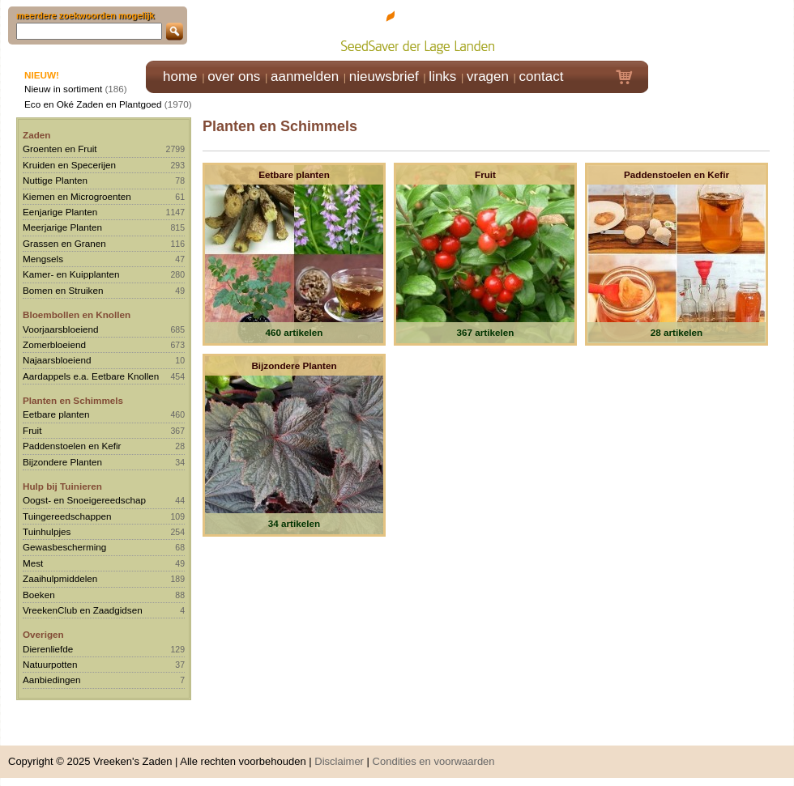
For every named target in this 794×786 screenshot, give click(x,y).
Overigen (43, 634)
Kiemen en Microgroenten (77, 196)
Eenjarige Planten (60, 211)
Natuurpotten (50, 664)
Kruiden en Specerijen (69, 164)
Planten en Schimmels (73, 400)
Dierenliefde (48, 649)
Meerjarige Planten (62, 227)
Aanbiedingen (52, 679)
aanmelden (305, 76)
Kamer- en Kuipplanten (71, 274)
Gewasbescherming (64, 547)
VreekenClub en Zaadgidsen (83, 610)
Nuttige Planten (55, 180)
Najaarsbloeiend (57, 360)
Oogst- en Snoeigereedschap (84, 500)
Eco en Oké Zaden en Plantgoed (93, 104)
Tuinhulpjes (46, 531)
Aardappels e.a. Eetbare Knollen (91, 376)
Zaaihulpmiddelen (60, 578)
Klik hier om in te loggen (721, 29)
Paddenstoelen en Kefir (72, 445)
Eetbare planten (56, 414)
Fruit (32, 430)
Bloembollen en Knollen (76, 314)
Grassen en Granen (64, 243)
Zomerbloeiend (54, 344)
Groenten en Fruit (60, 148)
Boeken (39, 594)
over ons (233, 76)
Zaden (36, 135)
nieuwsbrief (384, 76)
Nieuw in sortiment (63, 88)
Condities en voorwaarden (434, 761)
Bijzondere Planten (62, 462)
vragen (488, 76)
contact (541, 76)
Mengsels (43, 258)
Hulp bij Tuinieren (62, 486)
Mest (33, 563)
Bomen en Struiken (63, 290)
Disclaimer (339, 761)
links (442, 76)
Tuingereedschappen (67, 516)
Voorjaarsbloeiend (61, 329)
